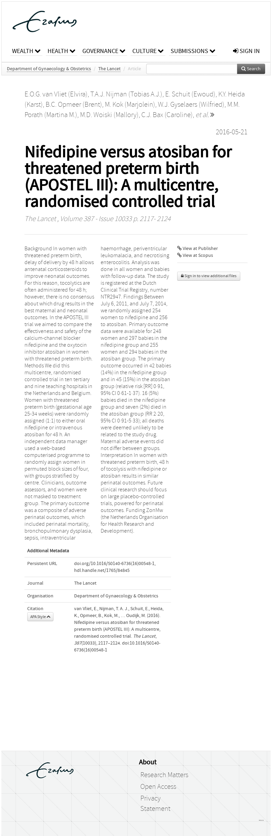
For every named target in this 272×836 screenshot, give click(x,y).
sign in (246, 51)
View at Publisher (197, 248)
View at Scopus (195, 255)
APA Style (40, 616)
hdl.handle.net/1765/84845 (102, 570)
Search (251, 69)
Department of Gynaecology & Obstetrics (49, 69)
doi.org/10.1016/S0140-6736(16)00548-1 (114, 563)
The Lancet (109, 69)
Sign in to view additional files (208, 276)
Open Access (158, 787)
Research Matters (164, 775)
